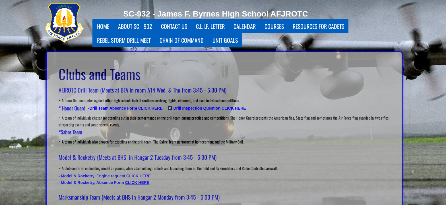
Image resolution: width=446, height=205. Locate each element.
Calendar (245, 26)
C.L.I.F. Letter (210, 26)
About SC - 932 (135, 26)
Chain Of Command (182, 40)
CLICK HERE (234, 108)
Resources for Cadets (318, 26)
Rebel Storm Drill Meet (124, 40)
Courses (274, 26)
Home (103, 26)
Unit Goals (225, 40)
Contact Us (174, 26)
